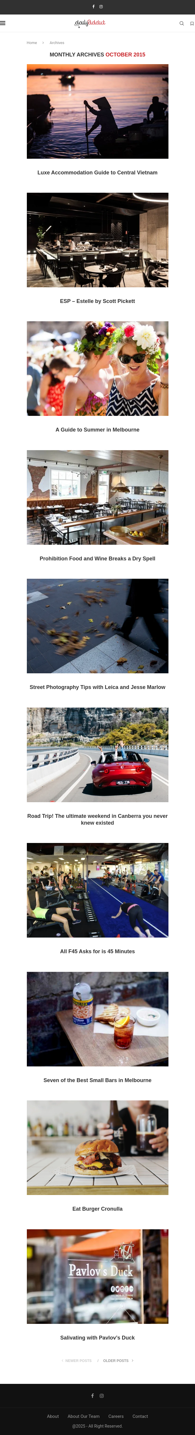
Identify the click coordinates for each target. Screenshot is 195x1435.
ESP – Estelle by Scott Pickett (97, 301)
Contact (140, 1416)
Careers (116, 1416)
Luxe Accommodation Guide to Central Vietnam (97, 173)
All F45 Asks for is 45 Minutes (97, 951)
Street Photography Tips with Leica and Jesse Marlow (97, 687)
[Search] (182, 23)
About (53, 1416)
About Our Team (83, 1416)
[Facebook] (93, 6)
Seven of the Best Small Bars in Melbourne (97, 1080)
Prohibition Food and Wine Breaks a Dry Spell (97, 559)
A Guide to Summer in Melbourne (97, 430)
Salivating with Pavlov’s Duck (97, 1338)
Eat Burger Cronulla (97, 1209)
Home (32, 42)
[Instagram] (101, 6)
